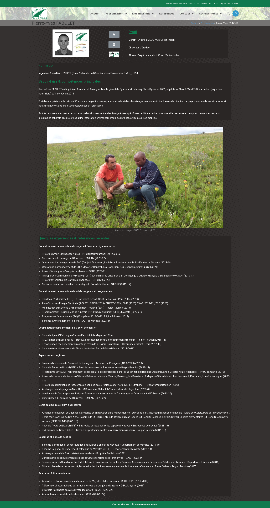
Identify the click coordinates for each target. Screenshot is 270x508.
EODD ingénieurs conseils (226, 3)
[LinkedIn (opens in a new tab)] (235, 13)
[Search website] (228, 13)
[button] (114, 34)
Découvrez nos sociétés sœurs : (180, 3)
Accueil (194, 22)
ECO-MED (202, 3)
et (210, 3)
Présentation (207, 22)
